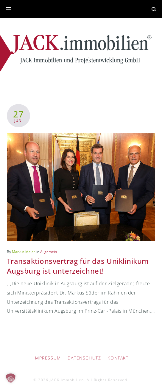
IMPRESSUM (47, 358)
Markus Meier (23, 251)
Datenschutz (84, 358)
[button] (10, 378)
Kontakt (118, 358)
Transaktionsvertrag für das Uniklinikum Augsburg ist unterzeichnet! (78, 265)
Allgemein (48, 251)
